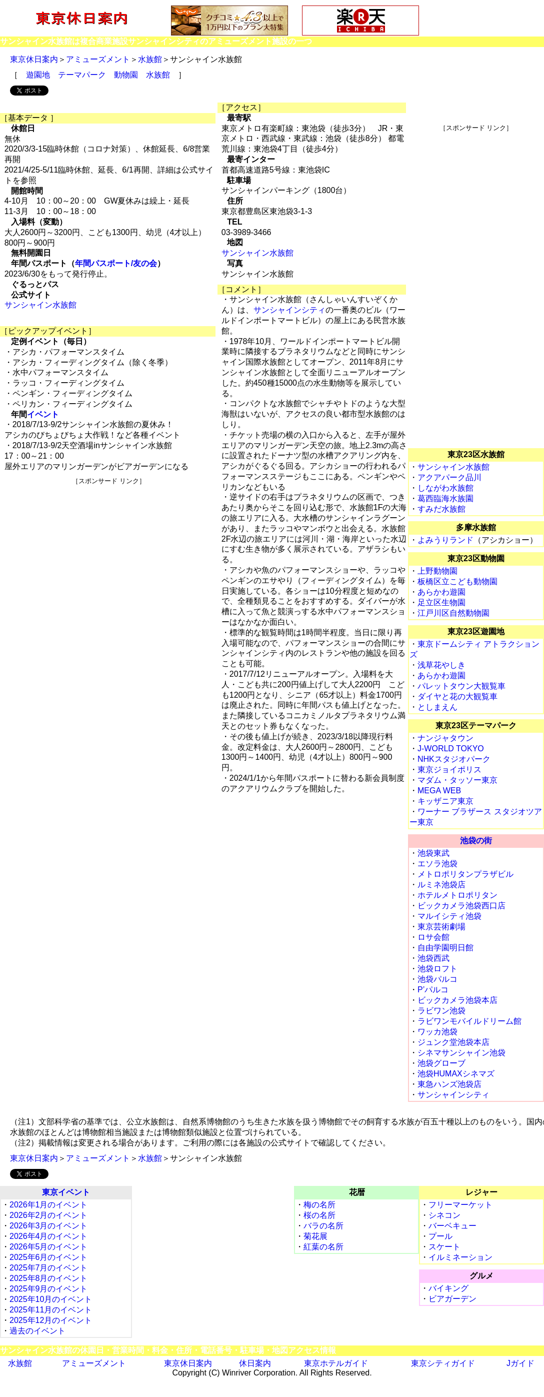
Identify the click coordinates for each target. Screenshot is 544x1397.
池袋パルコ (438, 979)
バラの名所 (324, 1225)
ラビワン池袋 (442, 1010)
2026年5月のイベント (49, 1246)
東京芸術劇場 (442, 926)
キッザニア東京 (446, 801)
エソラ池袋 (438, 863)
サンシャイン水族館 (40, 305)
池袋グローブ (442, 1063)
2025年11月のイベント (51, 1309)
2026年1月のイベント (49, 1204)
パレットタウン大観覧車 (462, 686)
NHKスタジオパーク (454, 759)
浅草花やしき (442, 665)
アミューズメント (98, 59)
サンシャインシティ (290, 310)
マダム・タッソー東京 (458, 780)
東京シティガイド (443, 1363)
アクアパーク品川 (450, 477)
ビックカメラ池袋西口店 (462, 905)
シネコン (444, 1215)
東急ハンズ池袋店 (450, 1084)
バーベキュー (452, 1225)
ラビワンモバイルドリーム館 (470, 1021)
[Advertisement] (109, 556)
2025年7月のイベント (49, 1267)
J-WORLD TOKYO (451, 748)
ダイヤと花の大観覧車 (458, 696)
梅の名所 (320, 1204)
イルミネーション (460, 1257)
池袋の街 (476, 840)
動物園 (126, 75)
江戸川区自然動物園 (454, 613)
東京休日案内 (34, 59)
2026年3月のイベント (49, 1225)
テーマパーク (82, 75)
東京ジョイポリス (450, 769)
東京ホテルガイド (336, 1363)
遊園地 (38, 75)
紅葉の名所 (324, 1246)
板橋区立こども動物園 (458, 581)
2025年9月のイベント (49, 1288)
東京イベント (66, 1192)
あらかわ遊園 (442, 592)
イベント (43, 414)
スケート (444, 1246)
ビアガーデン (452, 1298)
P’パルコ (433, 989)
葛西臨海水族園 (446, 498)
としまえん (438, 707)
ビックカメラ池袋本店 (458, 1000)
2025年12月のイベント (51, 1320)
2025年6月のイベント (49, 1257)
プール (440, 1236)
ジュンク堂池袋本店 (454, 1042)
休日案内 (255, 1363)
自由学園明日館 (446, 947)
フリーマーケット (460, 1204)
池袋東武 (434, 853)
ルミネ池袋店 (442, 884)
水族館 (150, 59)
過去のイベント (38, 1330)
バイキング (448, 1288)
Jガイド (520, 1363)
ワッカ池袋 (438, 1031)
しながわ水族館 (446, 488)
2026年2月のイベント (49, 1215)
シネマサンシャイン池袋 (462, 1052)
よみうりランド (446, 540)
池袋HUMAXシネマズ (456, 1073)
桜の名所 (320, 1215)
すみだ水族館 (442, 509)
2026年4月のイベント (49, 1236)
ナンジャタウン (446, 738)
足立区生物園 (442, 602)
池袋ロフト (438, 968)
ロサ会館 (434, 937)
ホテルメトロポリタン (458, 895)
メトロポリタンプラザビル (466, 874)
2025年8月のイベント (49, 1278)
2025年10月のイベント (51, 1299)
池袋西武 (434, 958)
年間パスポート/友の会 (116, 263)
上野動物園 (438, 571)
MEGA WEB (439, 790)
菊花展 (316, 1236)
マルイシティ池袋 (450, 916)
